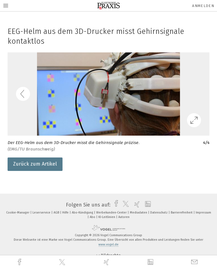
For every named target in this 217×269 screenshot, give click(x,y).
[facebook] (20, 262)
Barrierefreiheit (182, 212)
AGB (57, 212)
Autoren (124, 217)
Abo (93, 217)
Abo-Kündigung (83, 212)
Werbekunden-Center (112, 212)
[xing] (107, 262)
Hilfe (66, 212)
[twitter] (62, 262)
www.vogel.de (108, 244)
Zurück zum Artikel (35, 164)
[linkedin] (151, 262)
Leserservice (42, 212)
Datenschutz (159, 212)
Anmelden (203, 5)
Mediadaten (139, 212)
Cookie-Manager (18, 212)
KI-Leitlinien (107, 217)
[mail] (195, 262)
